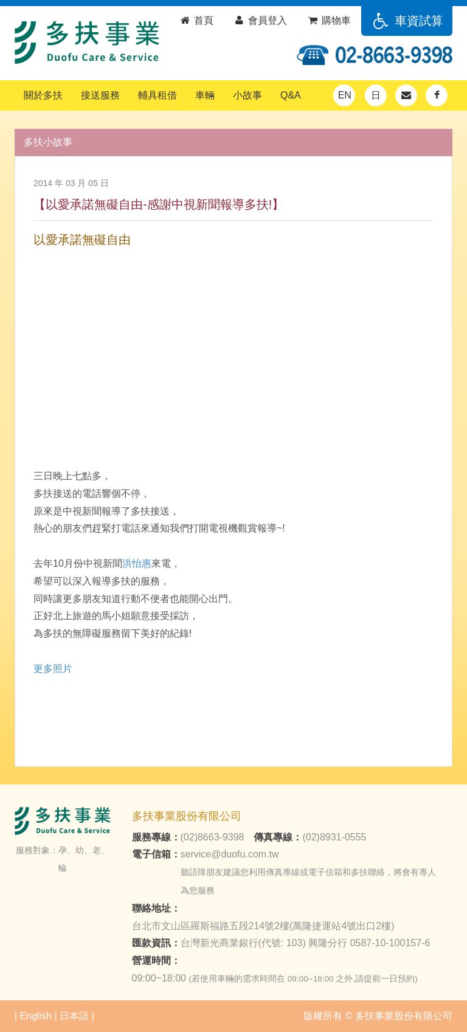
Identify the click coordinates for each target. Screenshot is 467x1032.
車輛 (205, 95)
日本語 (74, 1016)
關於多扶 (43, 95)
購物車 (328, 20)
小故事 (247, 95)
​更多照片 (52, 668)
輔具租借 (157, 95)
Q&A (290, 95)
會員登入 (260, 20)
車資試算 (406, 20)
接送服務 (100, 95)
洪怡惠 (136, 563)
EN (344, 95)
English (36, 1016)
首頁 (196, 20)
